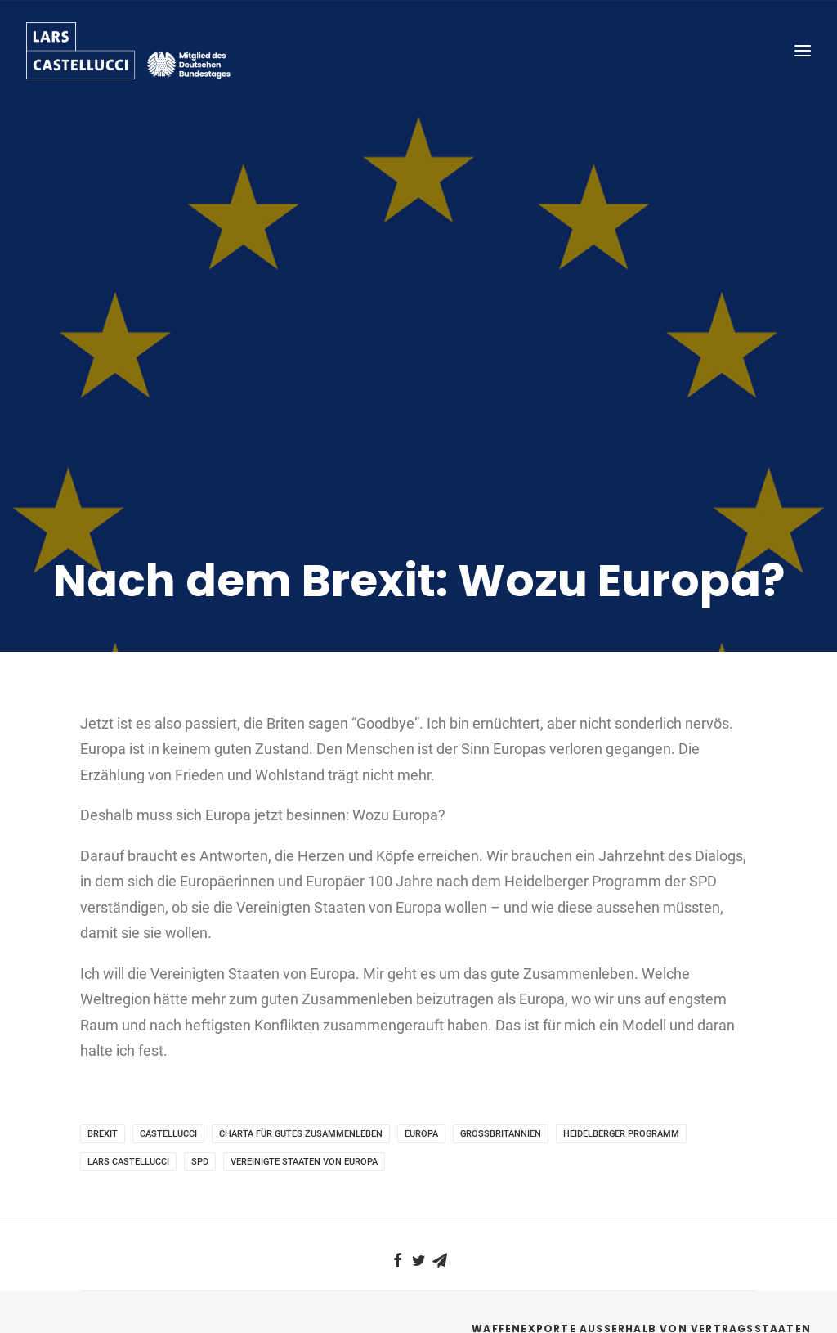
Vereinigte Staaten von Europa (304, 1028)
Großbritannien (500, 1000)
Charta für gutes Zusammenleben (301, 1000)
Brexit (102, 1000)
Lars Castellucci (128, 1028)
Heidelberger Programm (621, 1000)
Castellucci (168, 1000)
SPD (199, 1028)
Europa (421, 1000)
